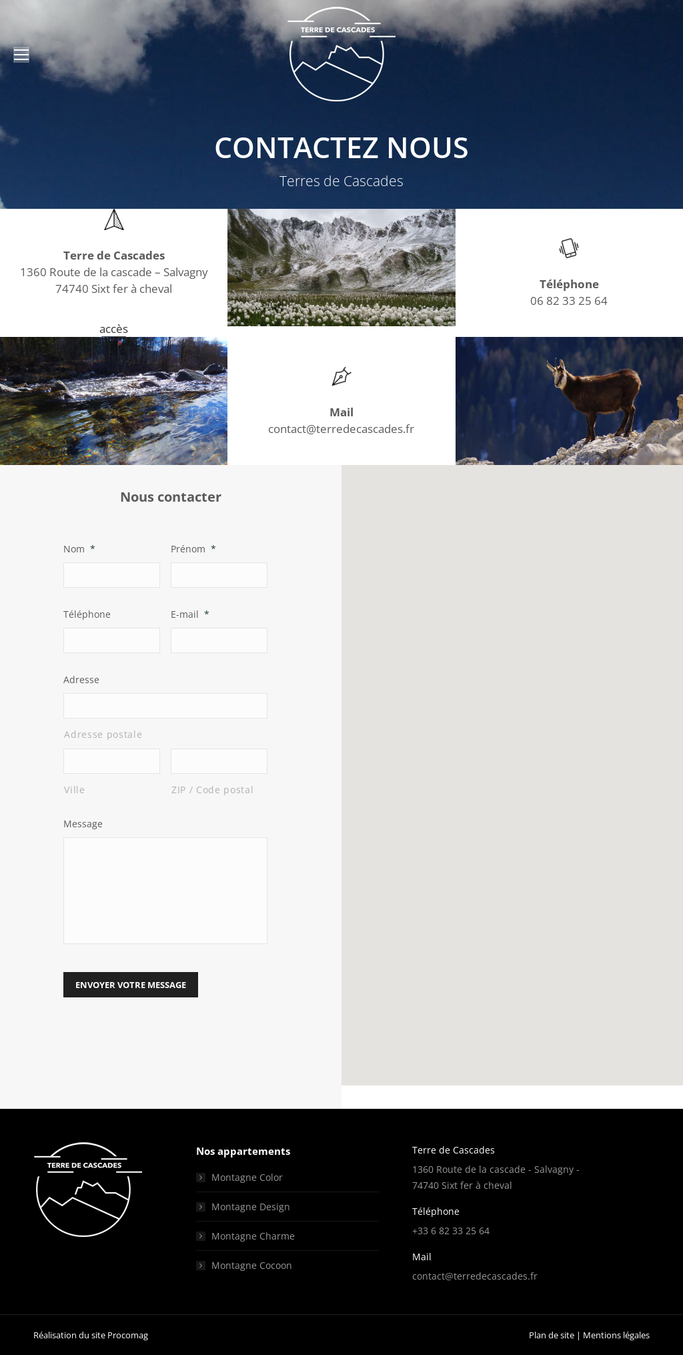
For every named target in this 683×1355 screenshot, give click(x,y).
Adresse (81, 679)
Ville (74, 789)
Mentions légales (616, 1335)
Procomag (127, 1335)
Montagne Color (247, 1177)
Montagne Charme (253, 1236)
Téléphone (87, 614)
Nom (79, 548)
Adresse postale (103, 734)
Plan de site (551, 1335)
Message (83, 823)
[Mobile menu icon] (21, 55)
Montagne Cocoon (251, 1265)
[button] (512, 763)
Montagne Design (250, 1206)
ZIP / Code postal (212, 789)
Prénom (193, 548)
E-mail (190, 614)
